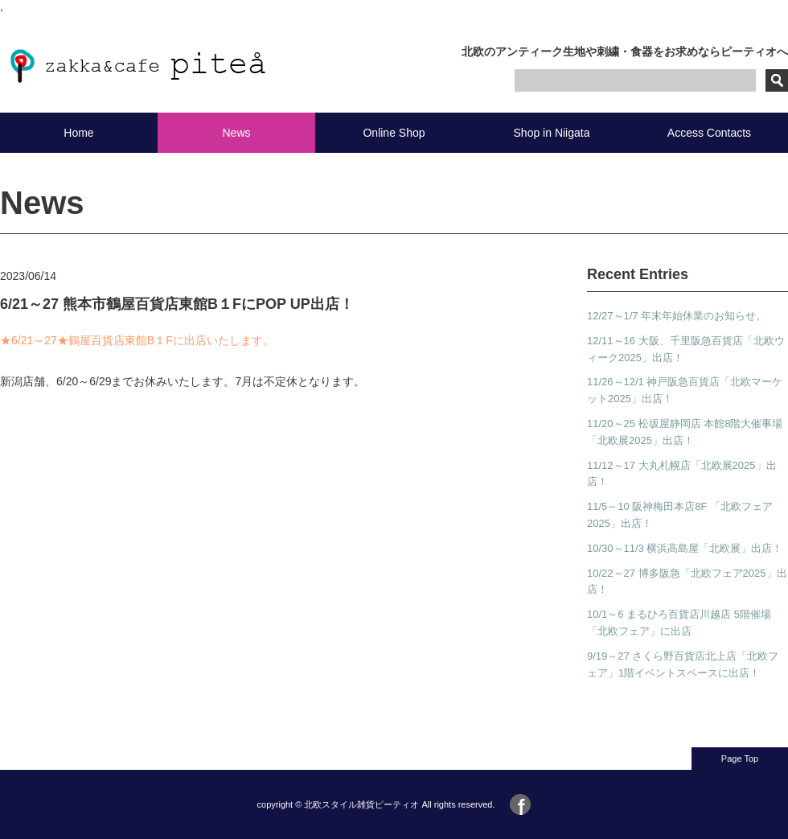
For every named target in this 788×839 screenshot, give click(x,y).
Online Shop (394, 132)
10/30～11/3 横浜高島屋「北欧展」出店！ (684, 548)
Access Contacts (709, 132)
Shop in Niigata (552, 132)
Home (78, 132)
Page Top (739, 758)
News (236, 132)
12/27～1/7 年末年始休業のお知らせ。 (676, 316)
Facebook (520, 804)
